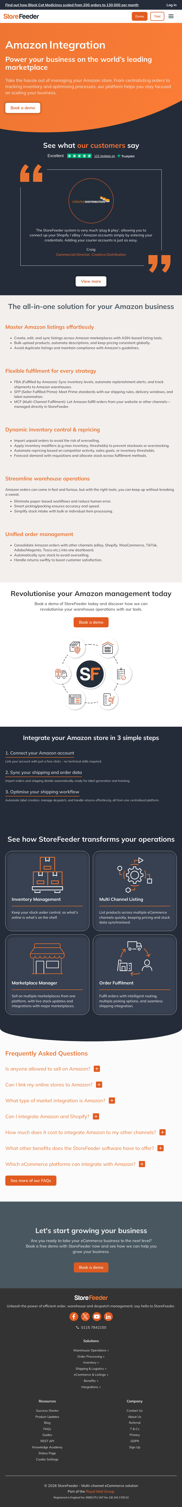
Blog (47, 1423)
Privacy (135, 1435)
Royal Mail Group (100, 1491)
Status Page (47, 1453)
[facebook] (73, 1316)
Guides (47, 1435)
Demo (139, 16)
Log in (172, 5)
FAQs (47, 1429)
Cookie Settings (47, 1459)
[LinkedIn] (108, 1316)
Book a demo (23, 107)
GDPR (134, 1441)
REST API (47, 1441)
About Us (134, 1417)
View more (91, 281)
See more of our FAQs (31, 1180)
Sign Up (134, 1447)
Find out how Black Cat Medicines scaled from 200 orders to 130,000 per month (72, 5)
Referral (134, 1423)
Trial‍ (157, 16)
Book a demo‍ (91, 622)
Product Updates (47, 1417)
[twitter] (85, 1316)
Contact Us (135, 1411)
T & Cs (134, 1429)
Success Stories (47, 1411)
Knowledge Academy (47, 1447)
